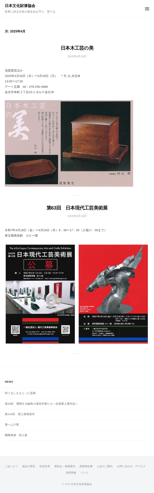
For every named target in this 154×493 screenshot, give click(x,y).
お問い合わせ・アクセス (131, 466)
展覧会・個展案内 (64, 466)
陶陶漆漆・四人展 (16, 435)
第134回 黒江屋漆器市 (20, 414)
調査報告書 (86, 466)
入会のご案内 (104, 466)
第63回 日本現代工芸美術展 (77, 208)
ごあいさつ (11, 466)
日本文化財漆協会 (20, 6)
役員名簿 (45, 466)
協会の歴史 (28, 466)
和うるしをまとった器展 (20, 393)
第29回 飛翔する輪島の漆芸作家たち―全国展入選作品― (41, 403)
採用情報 (71, 472)
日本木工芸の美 (77, 48)
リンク (84, 472)
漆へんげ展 (12, 424)
